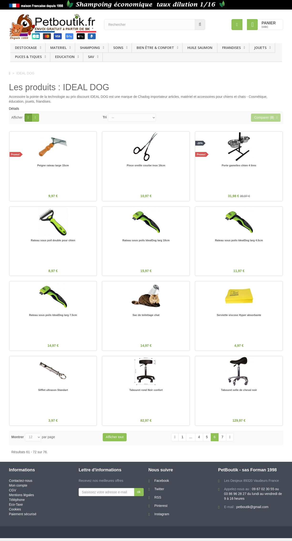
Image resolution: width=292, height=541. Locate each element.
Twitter (159, 492)
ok (139, 495)
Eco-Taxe (16, 507)
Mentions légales (21, 498)
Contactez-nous (20, 483)
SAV (91, 56)
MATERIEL (58, 47)
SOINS (118, 47)
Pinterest (161, 508)
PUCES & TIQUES (28, 56)
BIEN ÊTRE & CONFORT (155, 47)
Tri (105, 117)
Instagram (161, 517)
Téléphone (17, 502)
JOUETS (260, 47)
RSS (157, 500)
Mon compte (18, 488)
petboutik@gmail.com (252, 510)
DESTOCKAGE (26, 47)
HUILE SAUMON (199, 47)
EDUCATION (65, 56)
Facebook (161, 483)
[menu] (236, 24)
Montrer (17, 440)
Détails (14, 108)
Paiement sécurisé (22, 517)
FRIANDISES (231, 47)
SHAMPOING (90, 47)
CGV (12, 493)
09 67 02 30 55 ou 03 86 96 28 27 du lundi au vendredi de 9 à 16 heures (253, 496)
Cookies (15, 512)
